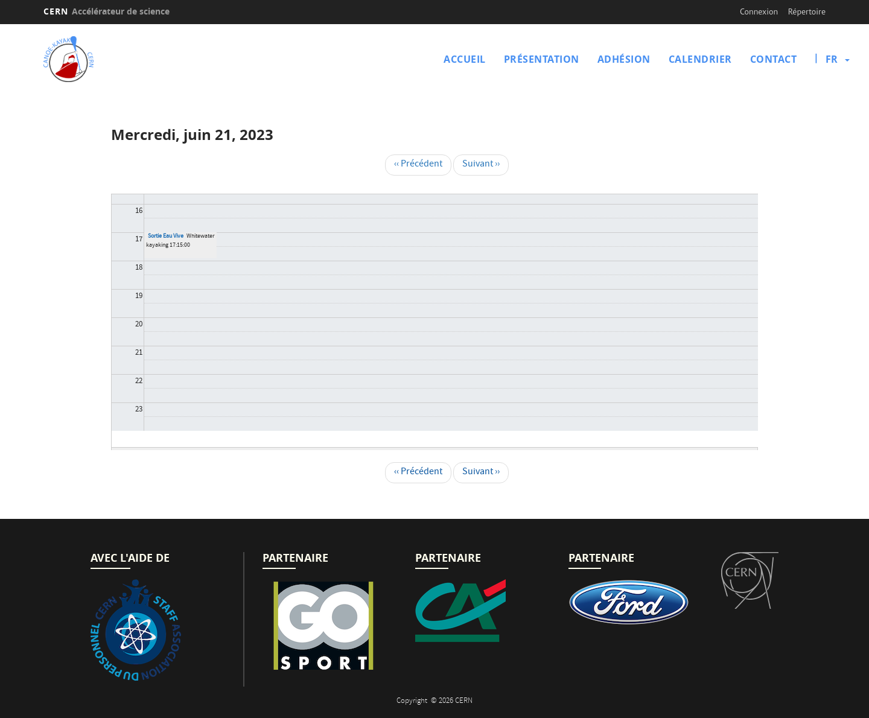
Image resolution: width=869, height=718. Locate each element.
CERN (106, 11)
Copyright (412, 701)
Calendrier (700, 59)
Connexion (759, 11)
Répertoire (807, 11)
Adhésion (624, 59)
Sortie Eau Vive (165, 236)
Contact (773, 59)
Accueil (465, 59)
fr (832, 59)
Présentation (541, 59)
